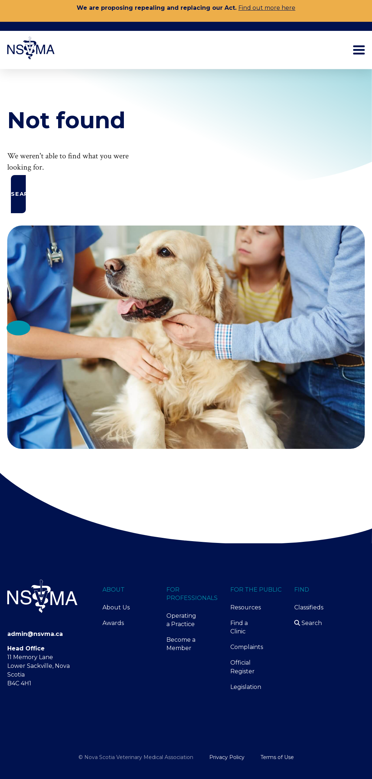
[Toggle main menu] (359, 49)
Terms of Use (277, 757)
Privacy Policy (226, 757)
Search (308, 623)
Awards (113, 623)
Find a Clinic (239, 627)
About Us (116, 607)
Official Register (242, 666)
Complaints (246, 647)
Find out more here (266, 7)
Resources (245, 607)
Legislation (245, 686)
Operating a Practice (181, 620)
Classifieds (308, 607)
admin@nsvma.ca (35, 633)
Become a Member (180, 644)
